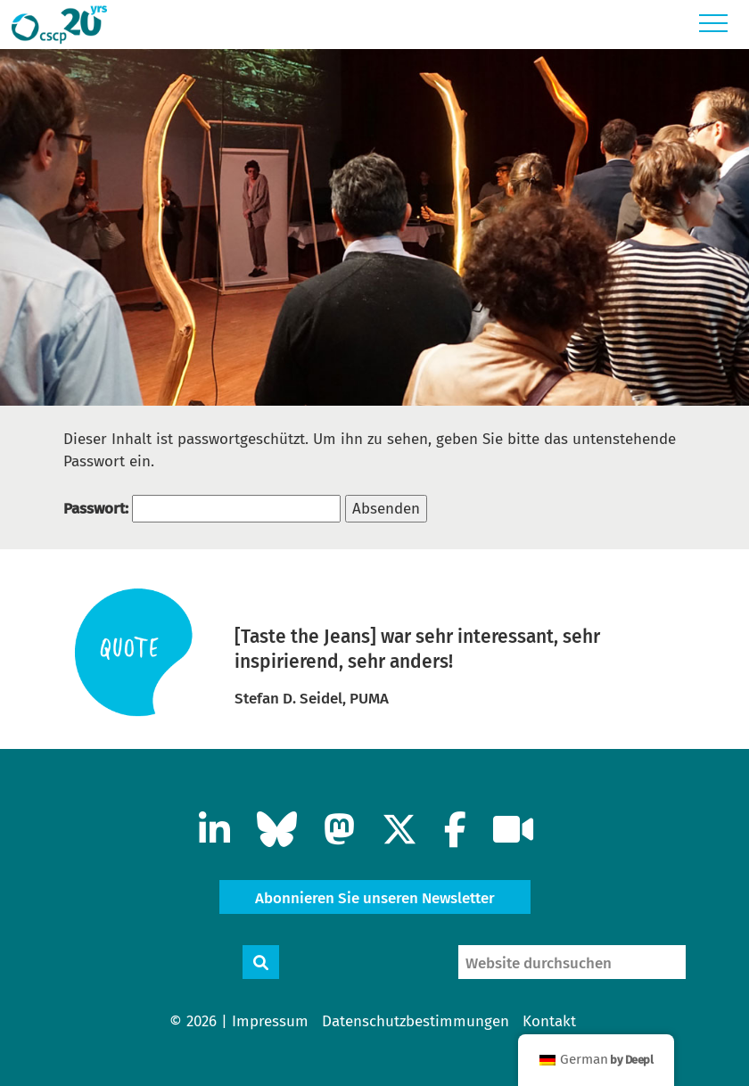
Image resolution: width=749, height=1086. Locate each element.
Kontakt (549, 1021)
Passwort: (202, 508)
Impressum (270, 1021)
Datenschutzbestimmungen (415, 1021)
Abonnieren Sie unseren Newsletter (375, 898)
